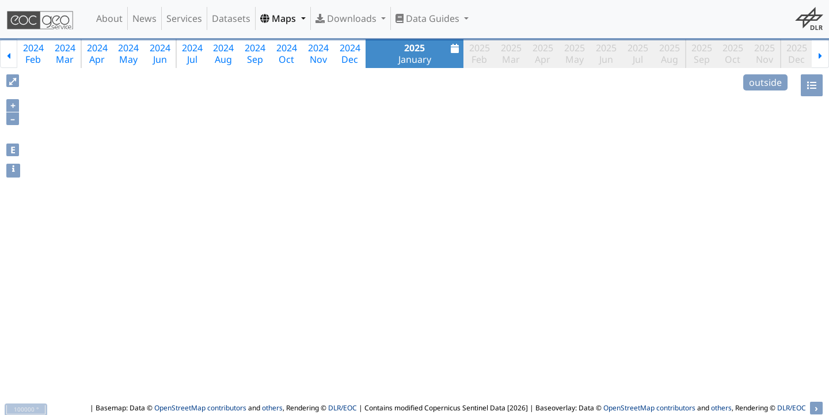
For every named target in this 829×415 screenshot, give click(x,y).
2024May (128, 54)
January (430, 54)
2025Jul (638, 54)
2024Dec (350, 54)
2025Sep (701, 54)
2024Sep (255, 54)
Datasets (231, 18)
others (272, 408)
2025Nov (764, 54)
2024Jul (192, 54)
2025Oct (732, 54)
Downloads (347, 18)
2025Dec (796, 54)
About (109, 18)
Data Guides (429, 18)
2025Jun (606, 54)
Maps (279, 18)
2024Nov (318, 54)
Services (184, 18)
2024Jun (160, 54)
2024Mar (65, 54)
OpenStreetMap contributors (200, 408)
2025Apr (543, 54)
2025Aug (669, 54)
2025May (574, 54)
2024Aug (223, 54)
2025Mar (511, 54)
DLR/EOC (342, 408)
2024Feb (33, 54)
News (144, 18)
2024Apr (97, 54)
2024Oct (286, 54)
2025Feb (479, 54)
